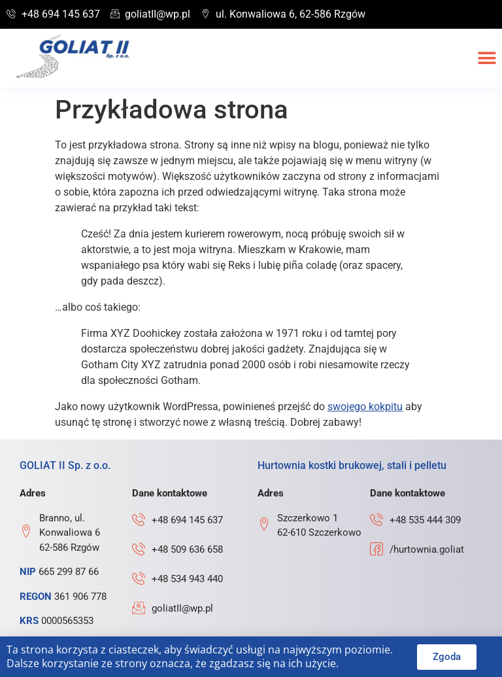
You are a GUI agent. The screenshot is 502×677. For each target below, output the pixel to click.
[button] (487, 58)
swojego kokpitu (365, 406)
